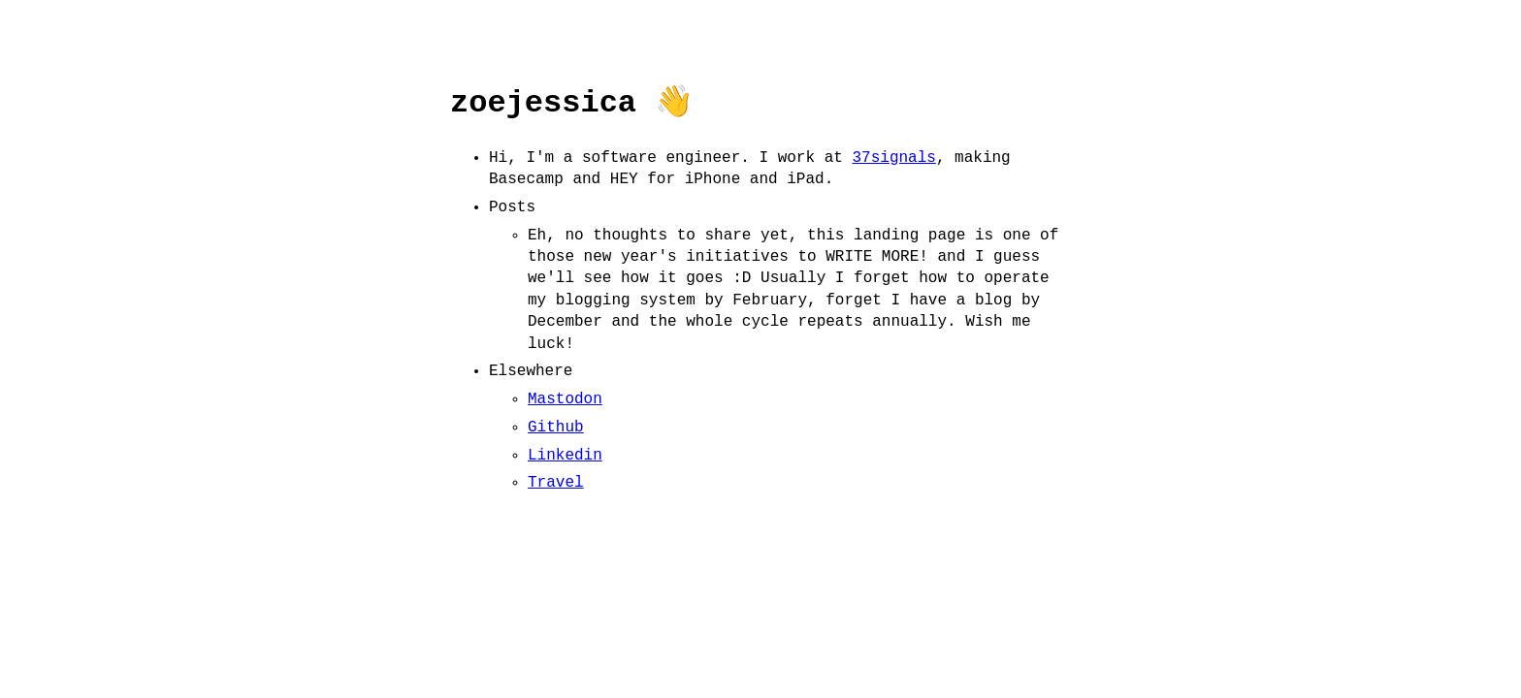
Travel (556, 482)
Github (556, 427)
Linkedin (565, 455)
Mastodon (565, 399)
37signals (893, 158)
